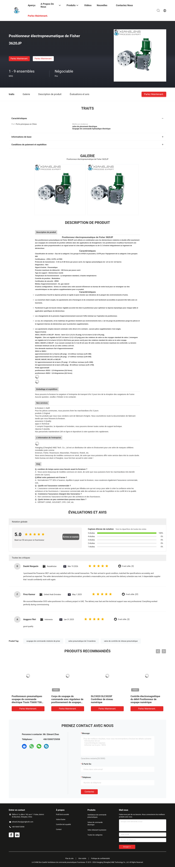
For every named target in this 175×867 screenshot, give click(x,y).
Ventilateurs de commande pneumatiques (96, 816)
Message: (86, 733)
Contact (59, 829)
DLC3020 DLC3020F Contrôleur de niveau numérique (102, 699)
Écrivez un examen (71, 537)
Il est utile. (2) (123, 619)
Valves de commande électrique (95, 823)
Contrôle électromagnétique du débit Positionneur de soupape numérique (145, 699)
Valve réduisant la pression (96, 830)
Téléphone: (86, 777)
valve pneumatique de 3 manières (82, 641)
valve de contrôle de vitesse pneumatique (121, 641)
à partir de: (86, 764)
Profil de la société (62, 814)
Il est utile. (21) (132, 594)
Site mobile (82, 858)
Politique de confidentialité (100, 858)
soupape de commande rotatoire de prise (43, 641)
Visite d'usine (60, 819)
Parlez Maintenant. (19, 58)
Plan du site (69, 858)
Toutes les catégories (94, 835)
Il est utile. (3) (128, 566)
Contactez (89, 791)
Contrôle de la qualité (63, 824)
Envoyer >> (127, 847)
